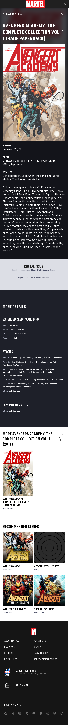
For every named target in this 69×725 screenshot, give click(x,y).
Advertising (40, 641)
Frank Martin (42, 379)
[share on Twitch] (54, 713)
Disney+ (38, 647)
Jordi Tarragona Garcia (34, 369)
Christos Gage (11, 160)
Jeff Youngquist (15, 391)
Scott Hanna (50, 369)
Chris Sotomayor (56, 379)
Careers (8, 653)
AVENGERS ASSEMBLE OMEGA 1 (47, 566)
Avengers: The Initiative (14, 609)
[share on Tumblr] (26, 713)
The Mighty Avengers (44, 609)
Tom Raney (18, 179)
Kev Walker (33, 179)
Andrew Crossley (29, 379)
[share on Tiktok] (61, 713)
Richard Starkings (23, 386)
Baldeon (10, 508)
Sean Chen (28, 175)
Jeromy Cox (16, 379)
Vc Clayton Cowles (35, 383)
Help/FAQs (9, 647)
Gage (4, 508)
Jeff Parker (27, 160)
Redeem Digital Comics (45, 659)
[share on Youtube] (33, 713)
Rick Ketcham (24, 372)
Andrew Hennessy (10, 372)
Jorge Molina (53, 362)
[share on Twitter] (12, 713)
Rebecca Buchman (15, 369)
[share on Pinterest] (47, 713)
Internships (10, 659)
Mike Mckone (43, 175)
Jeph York (16, 164)
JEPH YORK (48, 357)
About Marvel (11, 641)
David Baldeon (11, 175)
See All (61, 437)
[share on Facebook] (5, 713)
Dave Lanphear (51, 383)
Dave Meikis (48, 372)
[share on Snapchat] (40, 713)
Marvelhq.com (41, 653)
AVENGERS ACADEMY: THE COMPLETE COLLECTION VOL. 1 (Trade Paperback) (16, 502)
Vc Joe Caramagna (18, 383)
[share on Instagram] (19, 713)
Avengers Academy (11, 566)
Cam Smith (7, 375)
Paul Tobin (41, 160)
